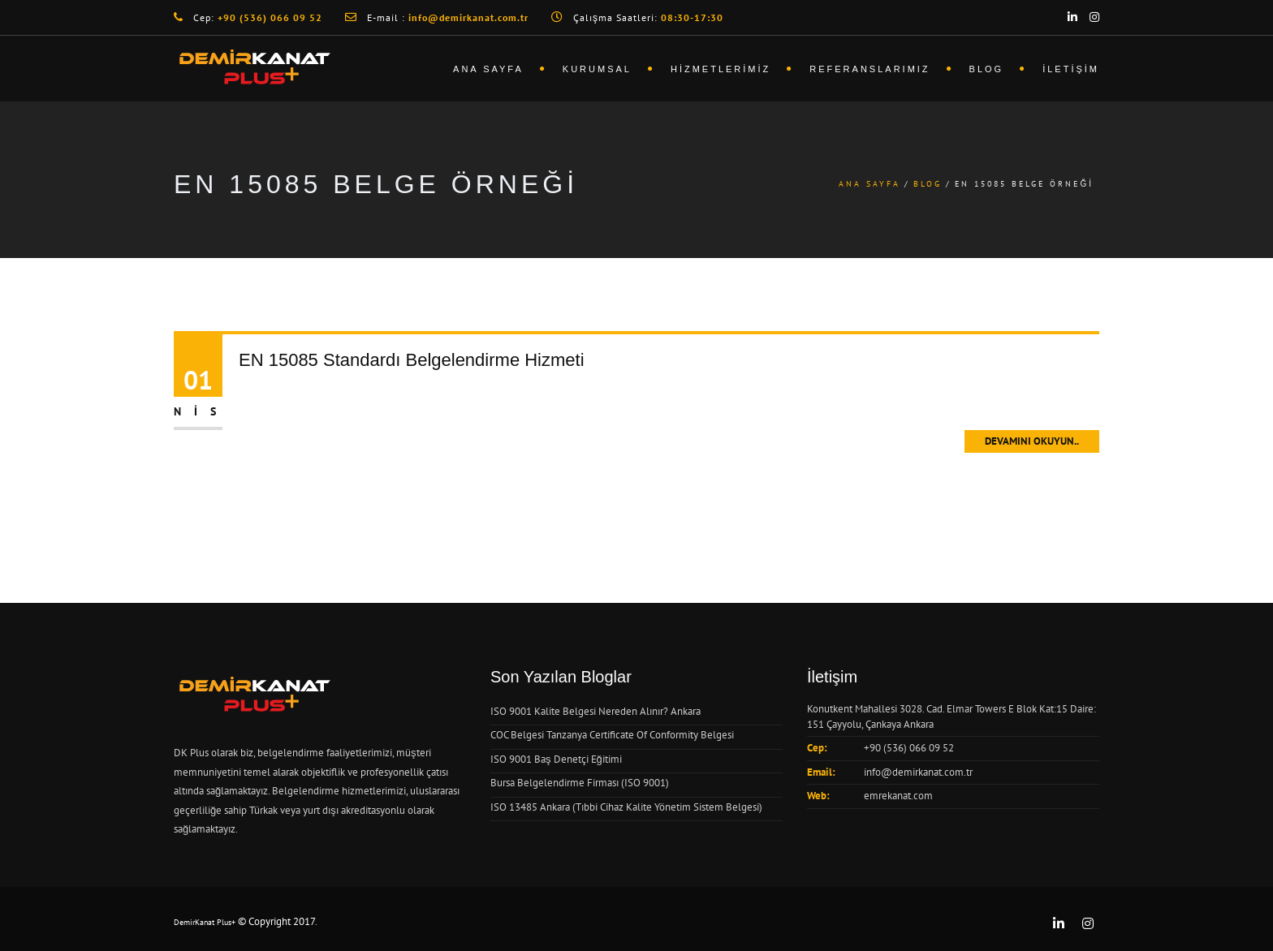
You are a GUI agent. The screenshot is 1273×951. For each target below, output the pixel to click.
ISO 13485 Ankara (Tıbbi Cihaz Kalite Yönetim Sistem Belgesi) (626, 807)
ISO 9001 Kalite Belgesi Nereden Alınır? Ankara (595, 711)
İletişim (1070, 69)
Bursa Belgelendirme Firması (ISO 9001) (579, 783)
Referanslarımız (869, 69)
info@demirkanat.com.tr (918, 772)
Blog (986, 69)
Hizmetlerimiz (720, 69)
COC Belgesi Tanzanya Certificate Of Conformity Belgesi (612, 735)
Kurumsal (597, 69)
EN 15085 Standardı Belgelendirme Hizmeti (412, 360)
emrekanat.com (898, 796)
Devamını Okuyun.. (1032, 441)
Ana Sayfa (488, 69)
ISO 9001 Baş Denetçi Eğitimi (556, 759)
